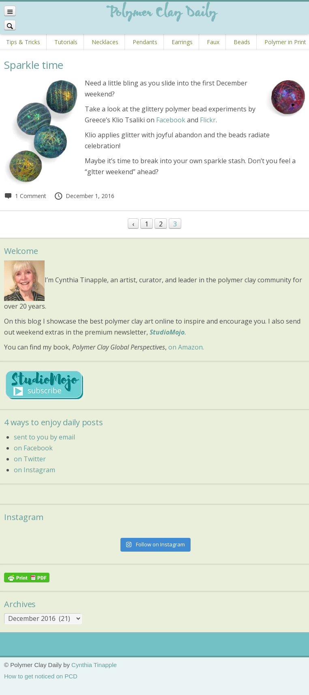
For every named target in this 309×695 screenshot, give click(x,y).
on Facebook (33, 447)
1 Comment (25, 196)
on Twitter (30, 458)
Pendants (145, 42)
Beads (242, 42)
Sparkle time (33, 65)
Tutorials (65, 42)
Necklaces (105, 42)
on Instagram (34, 469)
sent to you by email (44, 437)
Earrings (182, 42)
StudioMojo (167, 332)
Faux (213, 42)
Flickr (208, 119)
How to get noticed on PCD (40, 676)
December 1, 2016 (84, 196)
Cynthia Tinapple (94, 664)
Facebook (170, 119)
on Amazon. (186, 347)
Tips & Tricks (23, 42)
